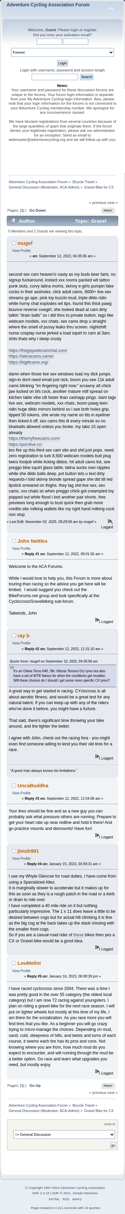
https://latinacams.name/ (31, 356)
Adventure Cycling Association (82, 1188)
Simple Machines (85, 1193)
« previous (97, 203)
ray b (24, 635)
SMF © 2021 (61, 1193)
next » (112, 203)
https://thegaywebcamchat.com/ (38, 350)
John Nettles (33, 541)
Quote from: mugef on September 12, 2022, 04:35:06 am (54, 661)
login (75, 30)
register (90, 30)
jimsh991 (28, 851)
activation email (77, 35)
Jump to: (110, 1124)
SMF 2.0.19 (40, 1193)
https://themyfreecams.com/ (34, 438)
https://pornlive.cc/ (25, 444)
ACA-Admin (69, 187)
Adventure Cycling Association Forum (48, 4)
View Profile (21, 251)
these (78, 935)
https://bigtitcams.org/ (28, 362)
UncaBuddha (33, 785)
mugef (25, 243)
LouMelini (29, 963)
